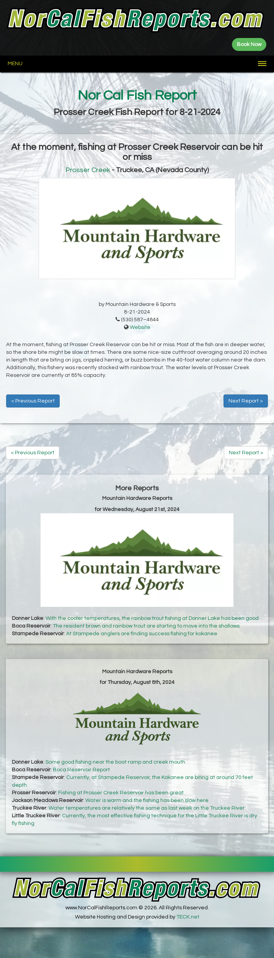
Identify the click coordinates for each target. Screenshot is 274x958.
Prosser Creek (87, 170)
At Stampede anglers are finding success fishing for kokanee (141, 633)
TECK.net (187, 917)
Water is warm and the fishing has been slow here (147, 800)
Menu (15, 63)
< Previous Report (33, 401)
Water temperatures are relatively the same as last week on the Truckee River (147, 808)
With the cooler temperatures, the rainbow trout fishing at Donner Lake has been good (152, 618)
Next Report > (245, 401)
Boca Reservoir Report (81, 769)
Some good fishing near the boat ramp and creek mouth (115, 762)
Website (140, 327)
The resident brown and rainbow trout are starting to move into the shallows (146, 626)
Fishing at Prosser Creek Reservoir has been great (121, 792)
